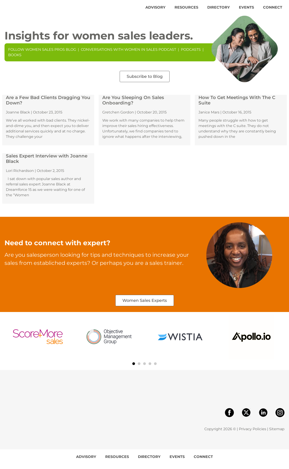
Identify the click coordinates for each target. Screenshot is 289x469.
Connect (272, 9)
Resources (186, 9)
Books (14, 60)
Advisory (155, 9)
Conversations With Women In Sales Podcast (128, 54)
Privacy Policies (252, 434)
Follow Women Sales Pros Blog (42, 54)
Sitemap (276, 434)
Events (246, 9)
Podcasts (191, 54)
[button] (133, 368)
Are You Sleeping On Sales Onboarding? (133, 104)
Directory (218, 9)
